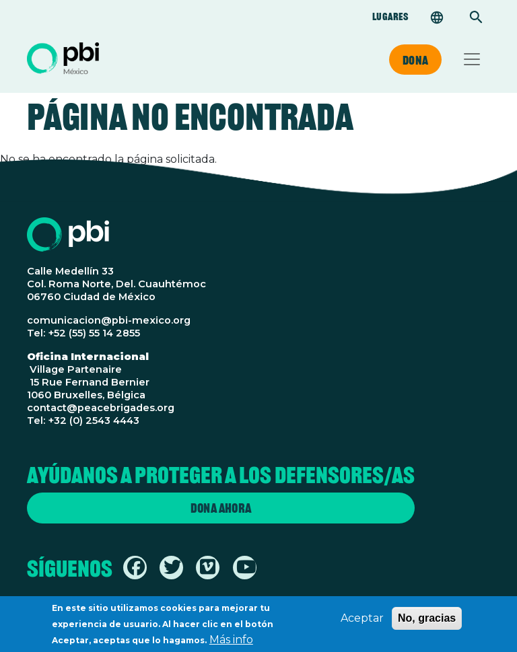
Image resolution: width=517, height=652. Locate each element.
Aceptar (362, 620)
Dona (415, 60)
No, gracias (427, 620)
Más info (231, 642)
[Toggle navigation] (472, 59)
